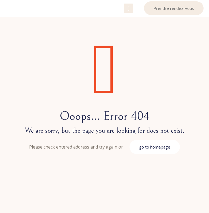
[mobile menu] (128, 8)
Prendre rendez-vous (173, 8)
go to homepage (154, 147)
